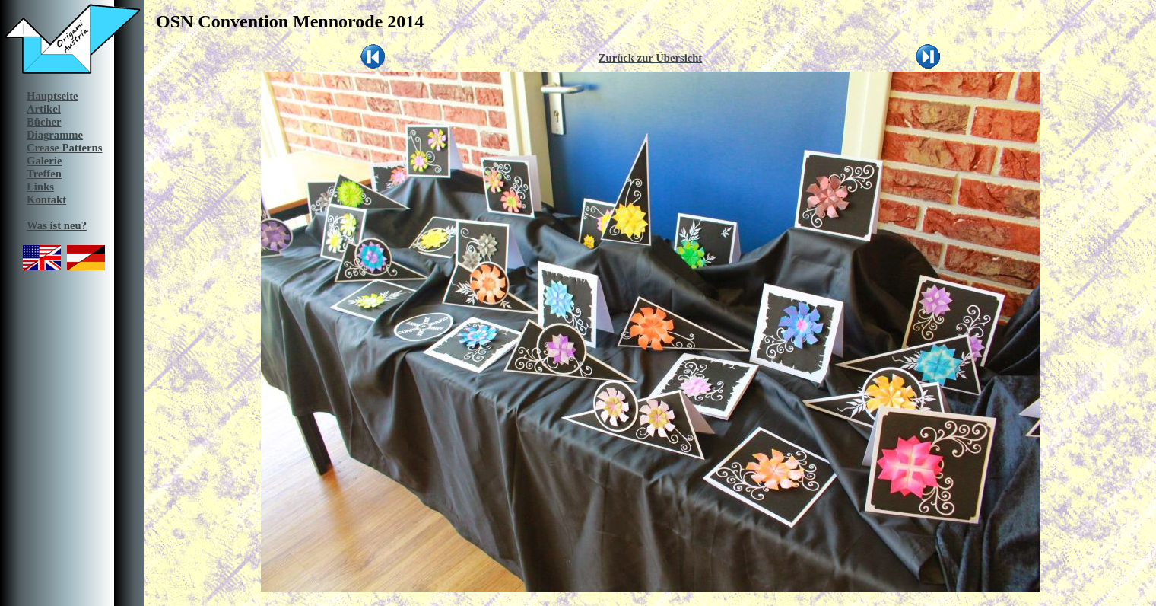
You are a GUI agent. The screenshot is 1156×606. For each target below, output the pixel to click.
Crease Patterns (64, 148)
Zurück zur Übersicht (651, 58)
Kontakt (46, 199)
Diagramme (55, 135)
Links (40, 186)
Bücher (44, 122)
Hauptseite (52, 96)
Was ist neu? (57, 225)
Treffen (44, 173)
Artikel (44, 109)
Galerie (44, 161)
